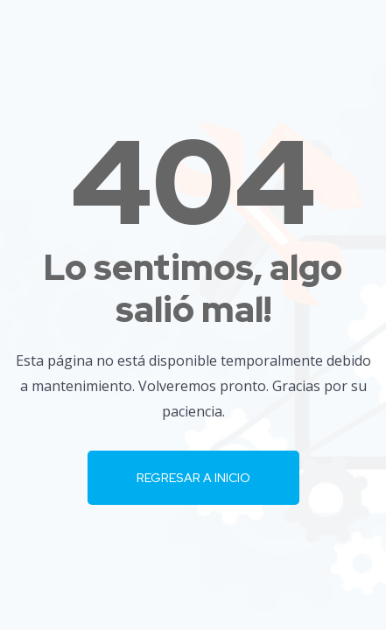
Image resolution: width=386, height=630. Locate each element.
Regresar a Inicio (193, 478)
